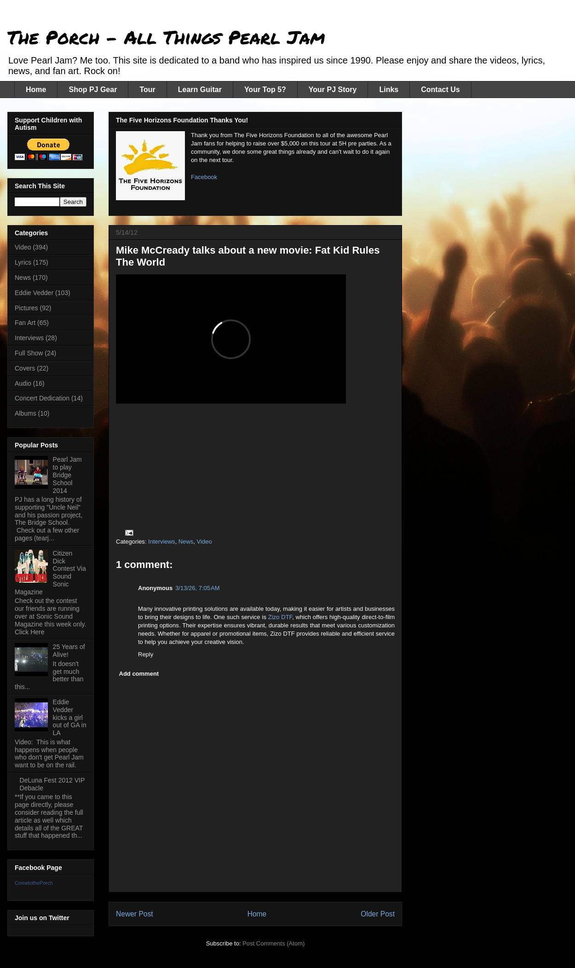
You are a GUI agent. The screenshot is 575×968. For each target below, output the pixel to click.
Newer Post (134, 914)
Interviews (161, 541)
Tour (147, 89)
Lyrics (23, 262)
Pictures (26, 308)
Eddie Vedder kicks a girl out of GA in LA (69, 717)
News (186, 541)
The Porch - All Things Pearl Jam (166, 37)
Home (36, 89)
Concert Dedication (42, 398)
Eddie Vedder (34, 292)
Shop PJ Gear (93, 89)
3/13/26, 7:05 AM (197, 588)
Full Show (29, 353)
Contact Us (440, 89)
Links (388, 89)
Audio (23, 383)
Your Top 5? (265, 89)
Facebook (204, 177)
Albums (25, 413)
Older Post (378, 914)
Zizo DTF (280, 617)
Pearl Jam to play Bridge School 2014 (67, 475)
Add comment (139, 673)
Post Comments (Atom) (273, 943)
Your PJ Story (333, 89)
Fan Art (25, 322)
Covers (25, 368)
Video (204, 541)
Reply (145, 654)
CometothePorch (34, 883)
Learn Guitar (200, 89)
